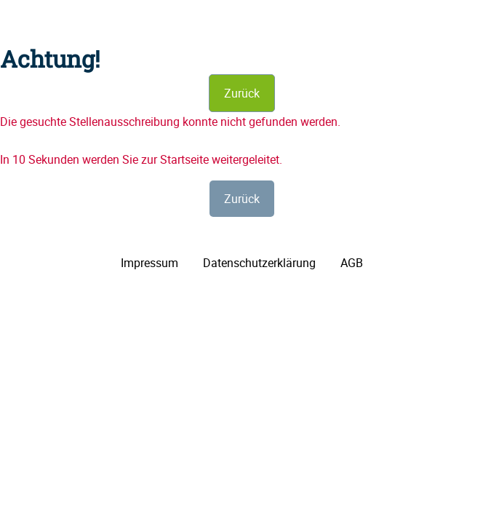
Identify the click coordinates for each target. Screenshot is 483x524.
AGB (351, 263)
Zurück (242, 93)
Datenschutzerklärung (259, 263)
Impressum (149, 263)
